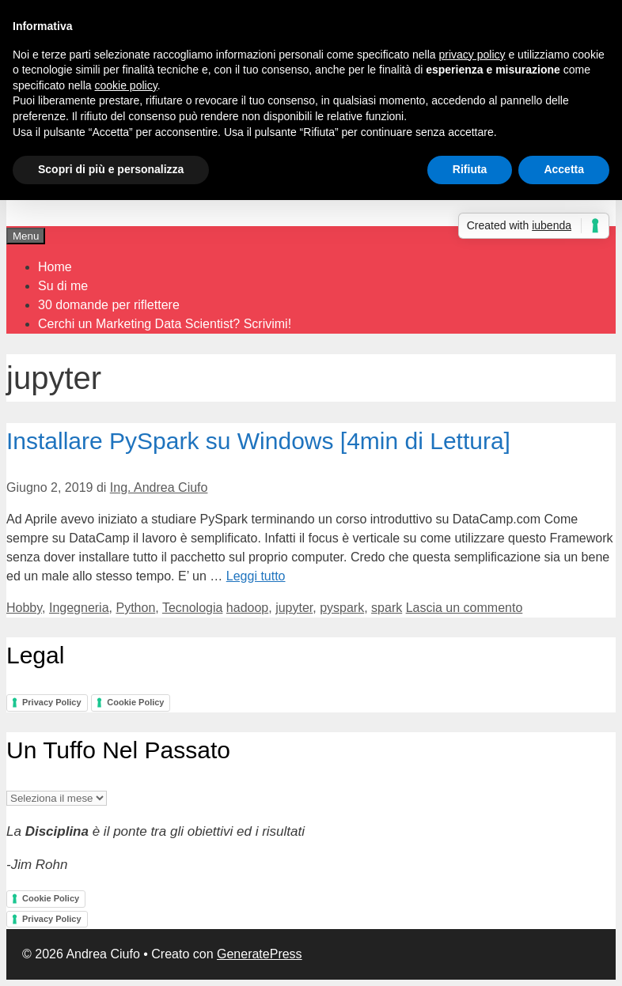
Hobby (24, 607)
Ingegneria (79, 607)
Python (135, 607)
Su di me (63, 286)
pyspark (342, 607)
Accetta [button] (564, 169)
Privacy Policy (52, 702)
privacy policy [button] (472, 54)
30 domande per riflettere (109, 305)
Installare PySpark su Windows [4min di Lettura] (258, 441)
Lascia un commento (464, 607)
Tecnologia (192, 607)
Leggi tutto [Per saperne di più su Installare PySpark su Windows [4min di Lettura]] (256, 576)
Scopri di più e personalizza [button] (111, 169)
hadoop (247, 607)
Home (55, 267)
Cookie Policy (135, 702)
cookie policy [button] (126, 85)
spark (386, 607)
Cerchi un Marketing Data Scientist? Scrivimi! (164, 324)
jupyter (294, 607)
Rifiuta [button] (470, 169)
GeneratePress (259, 954)
